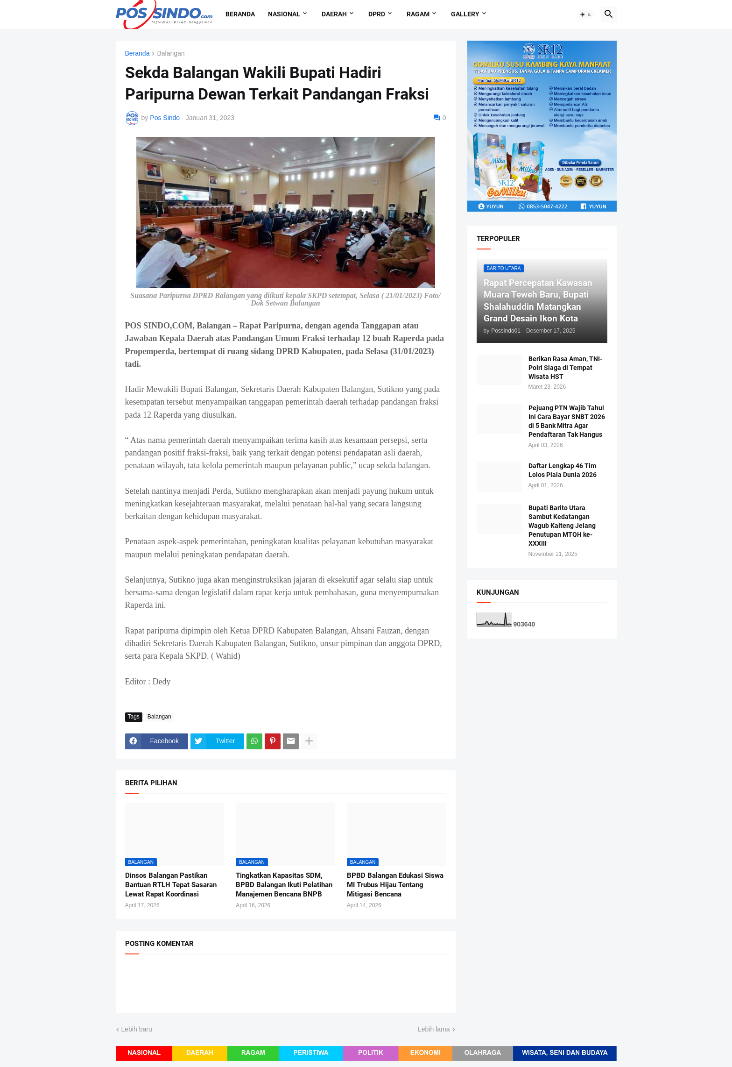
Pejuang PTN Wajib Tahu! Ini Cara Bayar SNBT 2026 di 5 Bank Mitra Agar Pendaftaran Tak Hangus (566, 421)
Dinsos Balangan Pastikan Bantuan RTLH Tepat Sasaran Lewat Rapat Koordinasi (171, 885)
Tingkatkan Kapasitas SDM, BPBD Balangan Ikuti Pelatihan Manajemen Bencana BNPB (284, 885)
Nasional (284, 14)
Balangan (170, 53)
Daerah (334, 14)
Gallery (465, 14)
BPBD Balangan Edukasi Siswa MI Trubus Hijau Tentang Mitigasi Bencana (395, 885)
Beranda (240, 14)
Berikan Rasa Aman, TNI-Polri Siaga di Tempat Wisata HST (565, 367)
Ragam (418, 14)
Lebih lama (434, 1029)
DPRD (376, 14)
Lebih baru (136, 1029)
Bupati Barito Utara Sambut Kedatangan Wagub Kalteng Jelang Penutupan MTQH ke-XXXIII (562, 525)
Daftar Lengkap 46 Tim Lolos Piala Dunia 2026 (562, 470)
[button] (586, 14)
